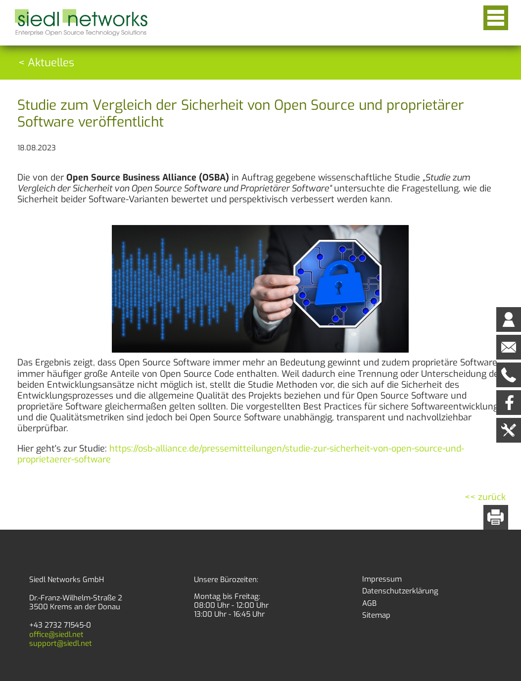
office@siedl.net (56, 634)
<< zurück (485, 497)
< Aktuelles (46, 62)
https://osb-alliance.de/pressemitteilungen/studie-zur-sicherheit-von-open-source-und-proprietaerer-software (240, 454)
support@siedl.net (60, 643)
